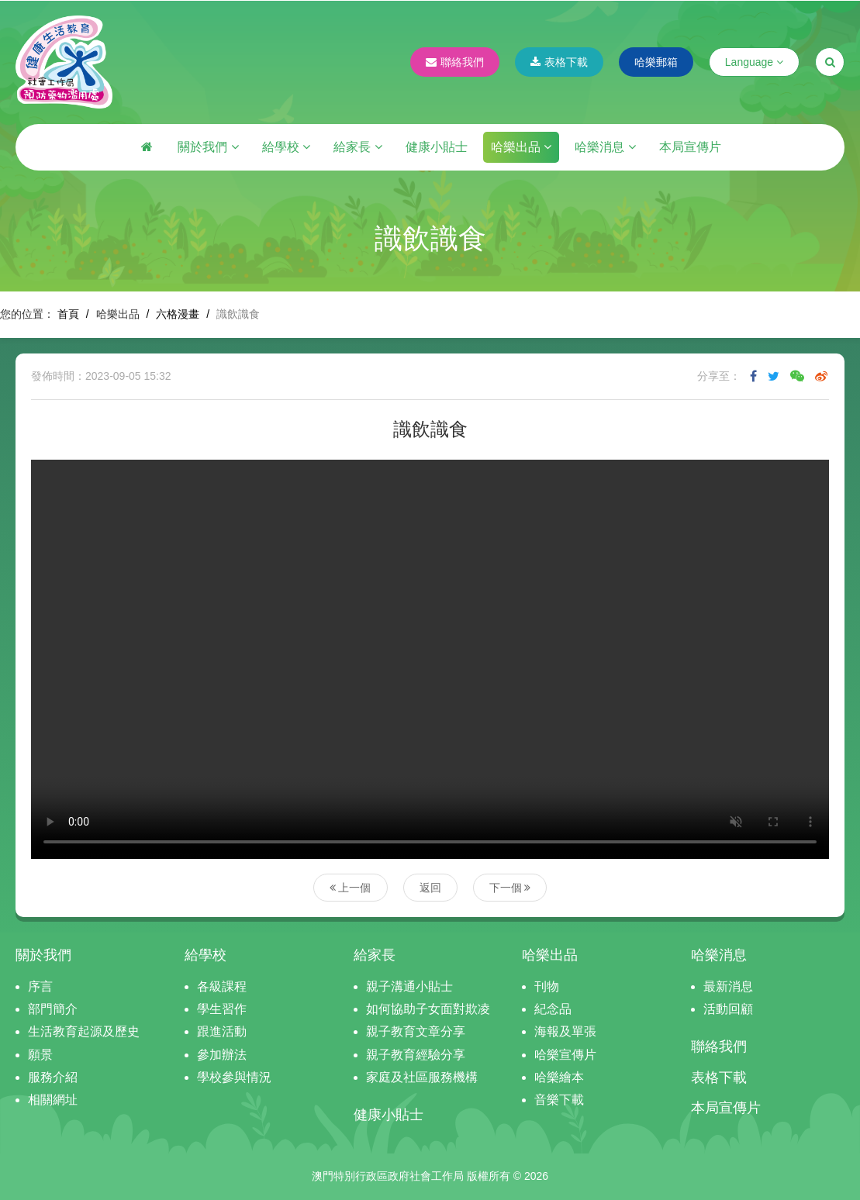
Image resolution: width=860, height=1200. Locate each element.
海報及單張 (565, 1031)
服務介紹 (53, 1077)
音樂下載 (559, 1099)
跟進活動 (222, 1031)
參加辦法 (222, 1054)
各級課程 (222, 986)
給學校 (286, 146)
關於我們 (208, 146)
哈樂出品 (521, 146)
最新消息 (728, 986)
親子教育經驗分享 (415, 1054)
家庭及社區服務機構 (422, 1077)
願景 (40, 1054)
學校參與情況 (234, 1077)
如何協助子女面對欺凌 (428, 1009)
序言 (40, 986)
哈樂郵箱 (656, 62)
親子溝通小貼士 (409, 986)
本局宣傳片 (690, 146)
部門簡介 (53, 1009)
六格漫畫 (177, 314)
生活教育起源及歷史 (84, 1031)
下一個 (510, 887)
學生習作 (222, 1009)
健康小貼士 (437, 146)
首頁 (68, 314)
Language (754, 62)
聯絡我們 (455, 62)
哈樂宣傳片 (565, 1054)
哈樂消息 (605, 146)
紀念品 (553, 1009)
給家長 (357, 146)
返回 (430, 887)
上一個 (350, 887)
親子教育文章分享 (415, 1031)
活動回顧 (728, 1009)
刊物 (546, 986)
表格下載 (559, 62)
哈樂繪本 (559, 1077)
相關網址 (53, 1099)
